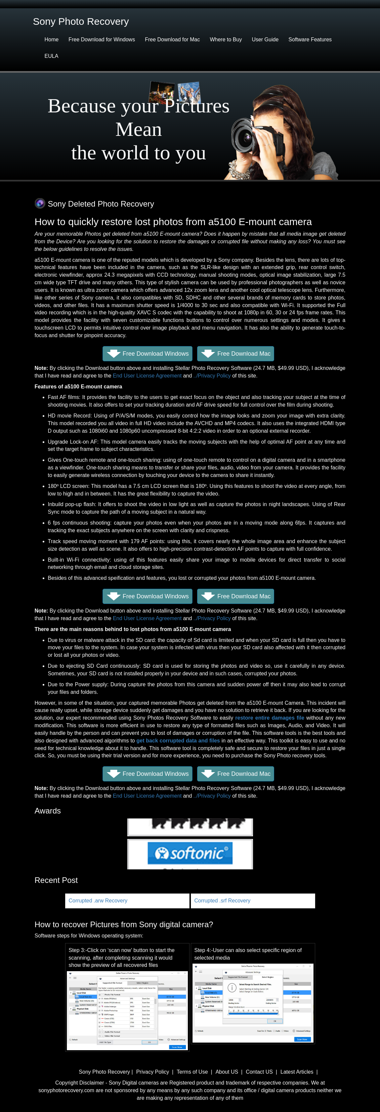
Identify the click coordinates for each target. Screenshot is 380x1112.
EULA (52, 56)
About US (227, 1072)
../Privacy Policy (212, 375)
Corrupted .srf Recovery (222, 900)
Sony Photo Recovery (105, 1072)
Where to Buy (226, 39)
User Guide (265, 39)
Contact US (259, 1072)
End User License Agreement (147, 375)
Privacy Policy (153, 1072)
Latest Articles (297, 1072)
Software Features (310, 39)
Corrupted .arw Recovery (98, 900)
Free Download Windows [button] (156, 353)
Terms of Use (192, 1072)
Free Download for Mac (172, 39)
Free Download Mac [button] (244, 353)
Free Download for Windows (101, 39)
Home (52, 39)
